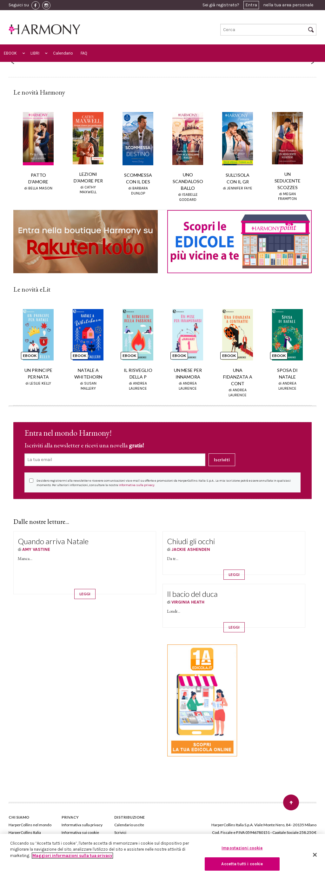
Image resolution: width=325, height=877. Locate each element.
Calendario (63, 53)
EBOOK (10, 53)
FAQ (84, 53)
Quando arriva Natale (53, 541)
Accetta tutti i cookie (242, 863)
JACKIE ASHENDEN (190, 549)
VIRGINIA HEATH (187, 602)
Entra (251, 5)
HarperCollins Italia (25, 832)
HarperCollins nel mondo (30, 824)
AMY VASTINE (36, 549)
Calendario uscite (129, 824)
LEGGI (84, 593)
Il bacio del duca (192, 593)
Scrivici (120, 832)
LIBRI (34, 53)
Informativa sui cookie (80, 832)
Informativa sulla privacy (137, 485)
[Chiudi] (315, 855)
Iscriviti (222, 459)
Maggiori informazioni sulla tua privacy (72, 855)
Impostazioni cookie (242, 848)
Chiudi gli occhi (191, 541)
